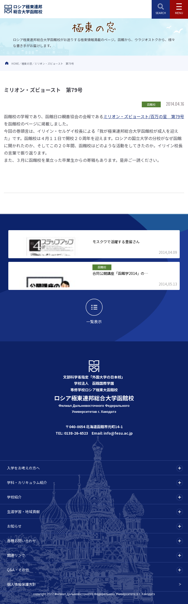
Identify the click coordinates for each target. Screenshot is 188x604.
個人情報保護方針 (21, 584)
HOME (15, 63)
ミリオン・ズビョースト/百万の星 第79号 (143, 116)
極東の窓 (27, 63)
